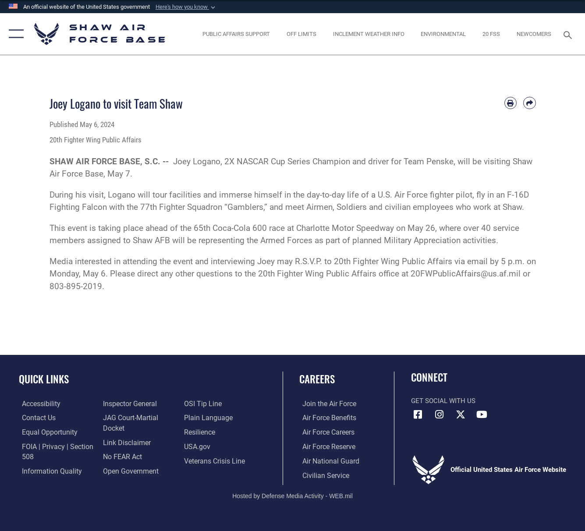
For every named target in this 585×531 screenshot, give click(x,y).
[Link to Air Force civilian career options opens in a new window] (321, 474)
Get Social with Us (443, 401)
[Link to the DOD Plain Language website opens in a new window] (207, 418)
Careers (317, 379)
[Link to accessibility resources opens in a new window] (38, 404)
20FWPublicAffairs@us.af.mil (466, 274)
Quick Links (44, 379)
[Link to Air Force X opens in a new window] (460, 414)
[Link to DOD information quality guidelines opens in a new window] (47, 470)
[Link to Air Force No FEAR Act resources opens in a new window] (121, 456)
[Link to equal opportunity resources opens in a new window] (45, 432)
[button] (186, 7)
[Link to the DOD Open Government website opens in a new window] (128, 470)
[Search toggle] (569, 34)
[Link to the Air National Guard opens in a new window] (326, 460)
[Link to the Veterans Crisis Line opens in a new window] (214, 460)
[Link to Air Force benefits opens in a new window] (325, 418)
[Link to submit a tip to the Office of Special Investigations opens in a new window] (202, 404)
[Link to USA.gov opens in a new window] (197, 446)
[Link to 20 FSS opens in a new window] (491, 33)
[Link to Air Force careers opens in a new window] (325, 432)
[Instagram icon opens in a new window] (439, 414)
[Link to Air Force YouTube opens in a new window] (482, 414)
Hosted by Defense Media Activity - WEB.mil (292, 494)
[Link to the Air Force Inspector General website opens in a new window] (128, 404)
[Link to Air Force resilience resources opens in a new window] (200, 432)
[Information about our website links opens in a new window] (125, 442)
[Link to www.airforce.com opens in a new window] (325, 404)
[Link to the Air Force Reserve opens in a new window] (325, 446)
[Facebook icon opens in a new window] (417, 414)
